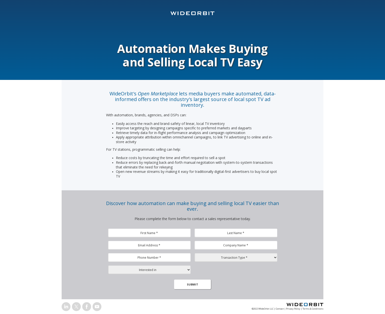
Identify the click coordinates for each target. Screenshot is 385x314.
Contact (280, 308)
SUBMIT (192, 284)
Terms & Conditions (312, 308)
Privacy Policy (293, 308)
